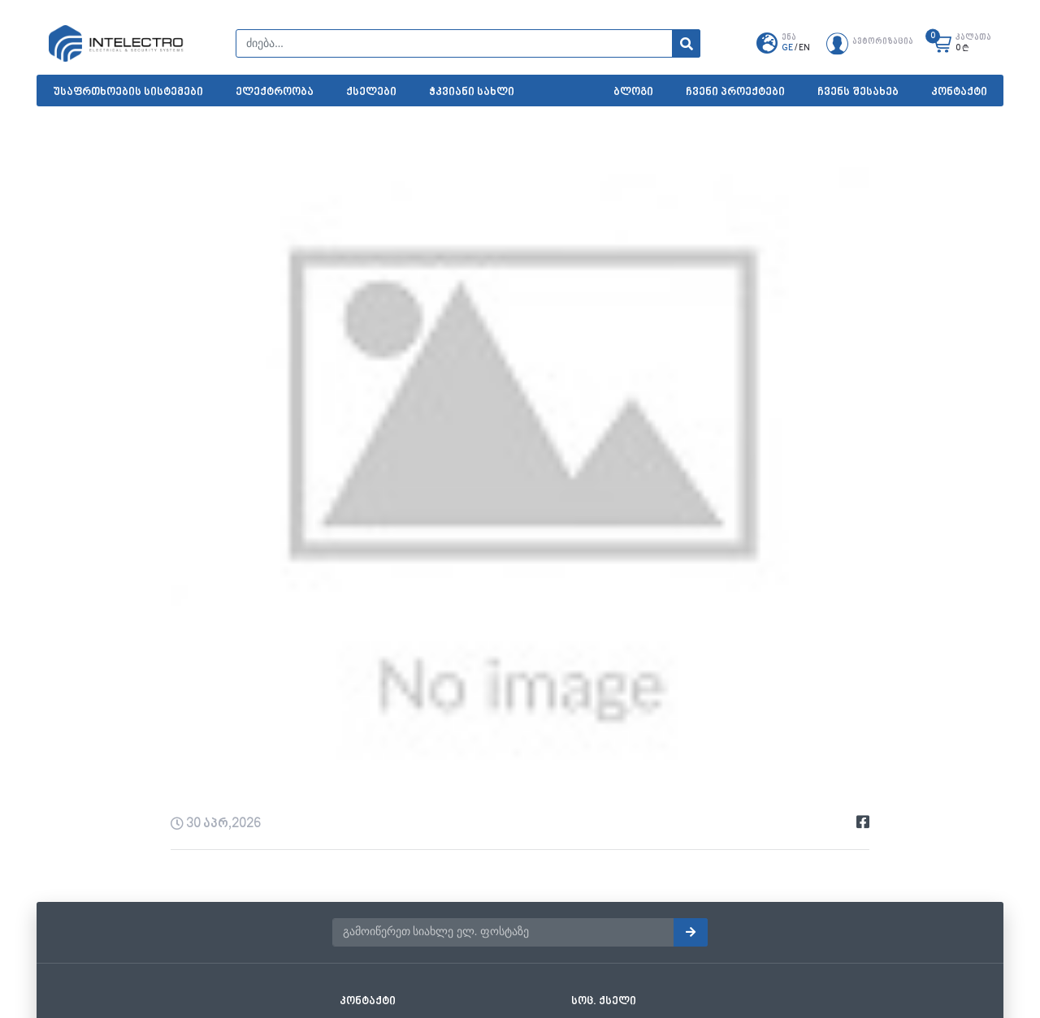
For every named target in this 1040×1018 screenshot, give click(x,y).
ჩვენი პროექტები (735, 92)
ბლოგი (633, 92)
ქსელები (371, 92)
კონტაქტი (959, 92)
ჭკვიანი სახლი (471, 92)
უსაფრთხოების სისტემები (128, 92)
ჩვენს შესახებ (858, 92)
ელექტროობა (275, 92)
